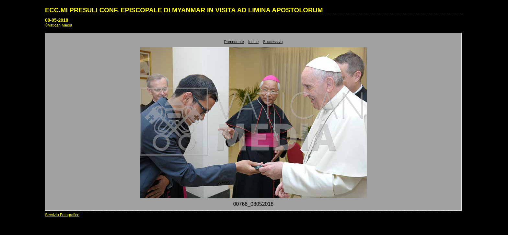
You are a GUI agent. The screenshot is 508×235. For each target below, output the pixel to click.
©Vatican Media (58, 25)
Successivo (273, 42)
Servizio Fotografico (62, 215)
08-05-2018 (56, 20)
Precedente (234, 42)
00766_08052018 (253, 204)
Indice (253, 42)
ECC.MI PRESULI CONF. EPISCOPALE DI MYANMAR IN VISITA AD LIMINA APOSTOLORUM (184, 10)
